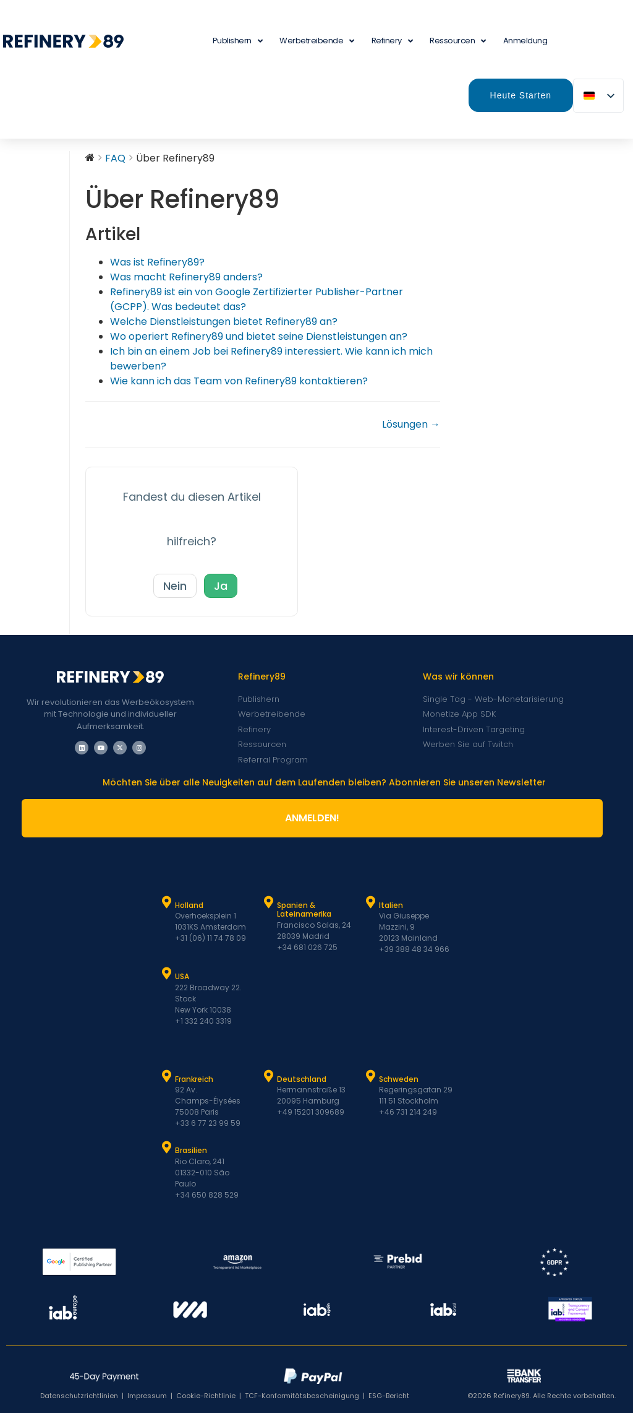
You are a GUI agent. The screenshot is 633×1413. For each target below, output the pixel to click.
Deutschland (301, 1079)
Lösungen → (411, 424)
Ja (220, 586)
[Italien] (371, 902)
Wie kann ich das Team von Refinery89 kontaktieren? (239, 381)
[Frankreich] (167, 1076)
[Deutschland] (269, 1076)
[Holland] (167, 902)
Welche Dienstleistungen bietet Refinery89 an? (224, 321)
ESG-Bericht (388, 1396)
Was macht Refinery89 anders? (186, 277)
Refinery (392, 41)
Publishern (238, 41)
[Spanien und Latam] (269, 902)
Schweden (398, 1079)
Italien (391, 905)
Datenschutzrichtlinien (79, 1396)
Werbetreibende (316, 41)
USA (182, 976)
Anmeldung (525, 40)
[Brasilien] (167, 1147)
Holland (189, 905)
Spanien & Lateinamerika (304, 909)
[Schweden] (371, 1076)
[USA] (167, 973)
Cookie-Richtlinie (206, 1396)
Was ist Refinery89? (157, 262)
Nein (175, 586)
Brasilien (191, 1150)
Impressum (147, 1396)
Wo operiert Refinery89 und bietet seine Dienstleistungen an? (258, 336)
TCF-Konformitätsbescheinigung (302, 1396)
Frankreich (194, 1079)
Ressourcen (458, 41)
